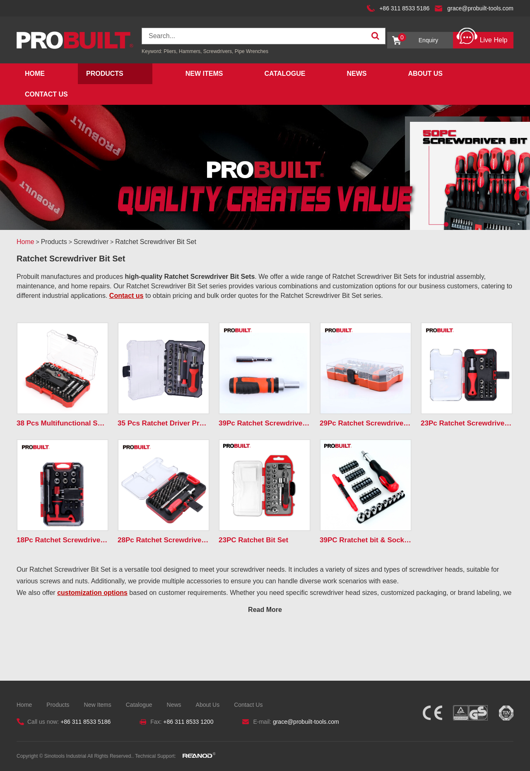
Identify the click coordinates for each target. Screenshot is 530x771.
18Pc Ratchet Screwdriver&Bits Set (62, 540)
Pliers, (170, 51)
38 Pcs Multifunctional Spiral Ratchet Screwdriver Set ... (62, 423)
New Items (204, 73)
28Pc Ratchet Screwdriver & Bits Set (164, 540)
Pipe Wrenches (251, 51)
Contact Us (46, 94)
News (356, 73)
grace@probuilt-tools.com (480, 8)
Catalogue (284, 73)
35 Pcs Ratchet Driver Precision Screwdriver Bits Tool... (164, 423)
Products (104, 73)
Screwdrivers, (219, 51)
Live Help (481, 38)
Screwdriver (91, 241)
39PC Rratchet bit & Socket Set (366, 540)
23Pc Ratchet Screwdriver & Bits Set (467, 423)
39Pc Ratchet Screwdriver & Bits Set (265, 423)
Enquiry (418, 38)
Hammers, (190, 51)
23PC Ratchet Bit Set (253, 540)
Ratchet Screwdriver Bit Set (155, 241)
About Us (425, 73)
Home (35, 73)
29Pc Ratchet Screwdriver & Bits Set (366, 423)
